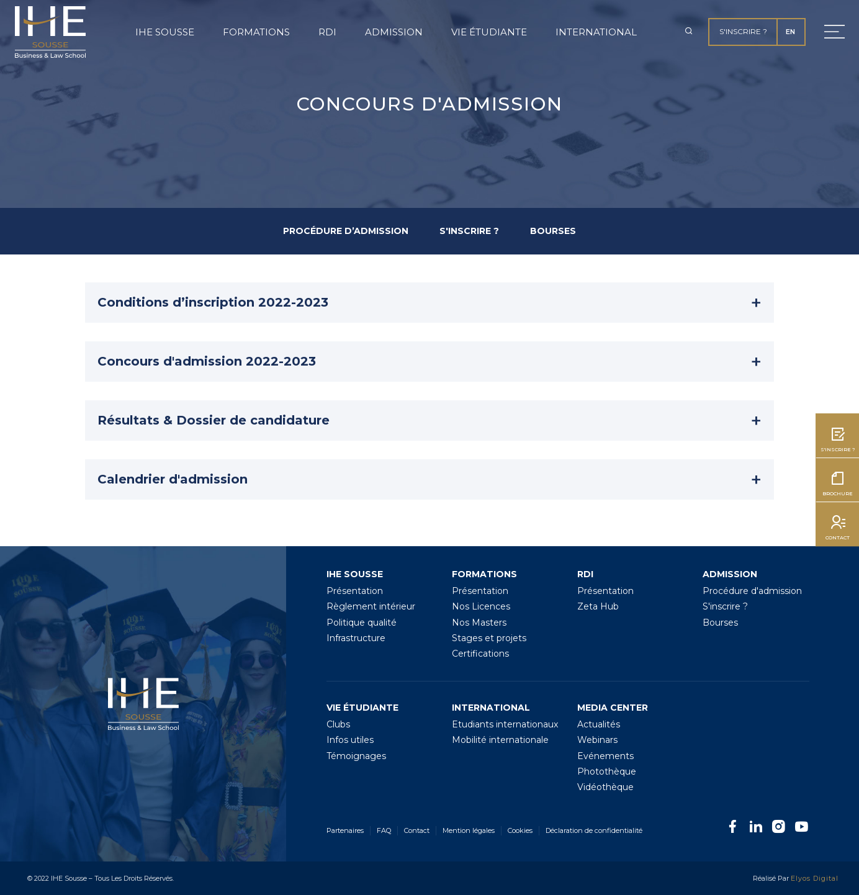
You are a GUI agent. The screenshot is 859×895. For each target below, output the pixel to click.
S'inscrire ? (743, 31)
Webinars (597, 739)
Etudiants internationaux (505, 724)
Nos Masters (479, 622)
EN (790, 31)
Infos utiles (350, 739)
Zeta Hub (598, 606)
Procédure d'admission (752, 590)
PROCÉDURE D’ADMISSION (345, 230)
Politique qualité (361, 622)
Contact (417, 830)
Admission (394, 32)
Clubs (338, 724)
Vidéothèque (605, 787)
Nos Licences (481, 606)
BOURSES (553, 230)
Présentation (354, 590)
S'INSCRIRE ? (469, 230)
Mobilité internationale (500, 739)
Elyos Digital (815, 878)
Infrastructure (355, 638)
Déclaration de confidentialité (594, 830)
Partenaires (345, 830)
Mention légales (469, 830)
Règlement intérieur (370, 606)
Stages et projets (489, 638)
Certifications (480, 653)
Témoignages (356, 756)
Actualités (598, 724)
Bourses (720, 622)
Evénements (605, 756)
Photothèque (606, 771)
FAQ (384, 830)
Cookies (520, 830)
